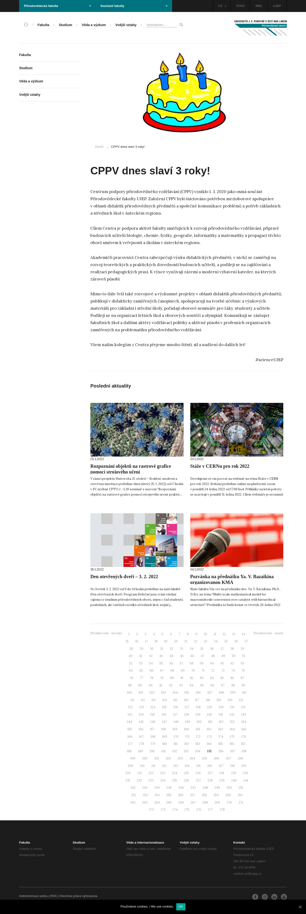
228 (221, 773)
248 (205, 788)
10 (205, 634)
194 (197, 751)
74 (233, 670)
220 (128, 773)
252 (133, 795)
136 (164, 715)
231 (128, 780)
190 (152, 751)
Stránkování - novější (106, 633)
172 (198, 737)
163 (220, 729)
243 (145, 788)
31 (161, 649)
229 (233, 773)
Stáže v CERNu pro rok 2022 (220, 466)
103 (163, 693)
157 (152, 729)
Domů (99, 147)
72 (212, 670)
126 (175, 707)
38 (232, 649)
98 (233, 685)
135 (152, 715)
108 (221, 693)
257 (192, 795)
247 (193, 788)
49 (223, 656)
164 (232, 729)
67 (162, 670)
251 (241, 788)
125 (164, 707)
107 (210, 693)
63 (242, 663)
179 (153, 744)
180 (164, 744)
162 (209, 729)
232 (139, 780)
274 (175, 810)
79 (162, 678)
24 (216, 641)
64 (131, 670)
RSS (53, 896)
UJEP (277, 6)
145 (141, 722)
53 (140, 663)
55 (161, 663)
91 (160, 685)
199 (132, 758)
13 (233, 634)
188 (129, 751)
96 (212, 685)
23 (205, 641)
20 (176, 641)
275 (186, 810)
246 (181, 788)
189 (140, 751)
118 (208, 700)
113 (154, 700)
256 (180, 795)
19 (165, 641)
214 (187, 766)
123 (141, 707)
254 (157, 795)
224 (174, 773)
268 (205, 802)
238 (210, 780)
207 (228, 758)
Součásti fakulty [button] (134, 6)
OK (181, 906)
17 (146, 641)
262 (133, 802)
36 (212, 649)
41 (140, 656)
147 (164, 722)
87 (242, 678)
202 (168, 758)
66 (151, 670)
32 (171, 649)
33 (181, 649)
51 (243, 656)
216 (209, 766)
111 (132, 700)
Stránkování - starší (268, 633)
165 (243, 729)
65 (141, 670)
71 (203, 670)
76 (131, 678)
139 (198, 715)
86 (232, 678)
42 (151, 656)
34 (191, 649)
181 (176, 744)
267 (193, 802)
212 (164, 766)
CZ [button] (222, 6)
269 (217, 802)
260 (228, 795)
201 (156, 758)
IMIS (259, 6)
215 (198, 766)
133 (130, 715)
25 (226, 641)
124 (153, 707)
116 (186, 700)
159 (175, 729)
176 (243, 737)
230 (245, 773)
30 (151, 649)
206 (216, 758)
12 (224, 634)
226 (198, 773)
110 (244, 693)
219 (243, 766)
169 (164, 737)
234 (162, 780)
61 (222, 663)
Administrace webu (33, 896)
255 (168, 795)
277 (210, 810)
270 (229, 802)
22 (195, 641)
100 (129, 693)
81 (181, 678)
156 (141, 729)
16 (136, 641)
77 (141, 678)
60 (212, 663)
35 (201, 649)
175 (232, 737)
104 (175, 693)
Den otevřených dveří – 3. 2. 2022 (124, 576)
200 (145, 758)
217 (221, 766)
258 (204, 795)
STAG (240, 6)
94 (191, 685)
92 (171, 685)
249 (217, 788)
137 (175, 715)
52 (130, 663)
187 (243, 744)
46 (192, 656)
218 (232, 766)
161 (198, 729)
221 (139, 773)
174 (221, 737)
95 (202, 685)
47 (202, 656)
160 (186, 729)
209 (130, 766)
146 (152, 722)
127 (187, 707)
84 (212, 678)
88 (130, 685)
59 (201, 663)
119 (219, 700)
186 (232, 744)
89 (140, 685)
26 (236, 641)
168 (153, 737)
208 (240, 758)
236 (186, 780)
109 (232, 693)
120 (230, 700)
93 (181, 685)
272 (151, 810)
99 (243, 685)
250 (229, 788)
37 (222, 649)
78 (151, 678)
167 (141, 737)
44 (171, 656)
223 (162, 773)
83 (201, 678)
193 (186, 751)
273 (163, 810)
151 (210, 722)
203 (180, 758)
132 (243, 707)
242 (133, 788)
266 (181, 802)
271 (241, 802)
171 (187, 737)
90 (151, 685)
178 (141, 744)
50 (233, 656)
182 (186, 744)
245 (169, 788)
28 (131, 649)
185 (220, 744)
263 (145, 802)
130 (221, 707)
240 (234, 780)
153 (232, 722)
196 (221, 751)
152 (221, 722)
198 (244, 751)
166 (129, 737)
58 (191, 663)
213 (175, 766)
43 (161, 656)
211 (153, 766)
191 (163, 751)
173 (209, 737)
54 (151, 663)
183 (198, 744)
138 (186, 715)
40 (130, 656)
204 (192, 758)
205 (204, 758)
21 (185, 641)
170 (176, 737)
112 (143, 700)
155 (129, 729)
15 (127, 641)
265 (169, 802)
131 (232, 707)
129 (209, 707)
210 (142, 766)
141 (221, 715)
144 (129, 722)
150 (199, 722)
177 (130, 744)
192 (174, 751)
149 (187, 722)
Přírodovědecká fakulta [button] (57, 6)
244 (157, 788)
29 (141, 649)
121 (241, 700)
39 (242, 649)
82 (191, 678)
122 (130, 707)
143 (243, 715)
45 (182, 656)
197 (232, 751)
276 (198, 810)
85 (222, 678)
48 (213, 656)
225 (186, 773)
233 (150, 780)
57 (181, 663)
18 (156, 641)
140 (209, 715)
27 (246, 641)
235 (174, 780)
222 (150, 773)
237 (198, 780)
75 (243, 670)
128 (198, 707)
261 (240, 795)
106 (198, 693)
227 (210, 773)
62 (232, 663)
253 (145, 795)
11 (215, 634)
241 (245, 780)
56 (171, 663)
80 (172, 678)
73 (222, 670)
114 (164, 700)
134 (141, 715)
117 (197, 700)
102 (152, 693)
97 (222, 685)
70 (193, 670)
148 (176, 722)
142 (232, 715)
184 (209, 744)
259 (216, 795)
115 (175, 700)
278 (222, 810)
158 (163, 729)
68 (172, 670)
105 (186, 693)
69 (183, 670)
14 (243, 634)
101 (141, 693)
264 (157, 802)
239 (221, 780)
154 (243, 722)
